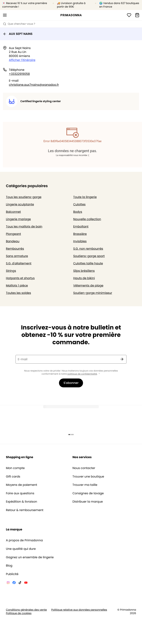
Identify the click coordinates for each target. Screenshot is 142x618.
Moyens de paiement (21, 485)
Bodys (77, 212)
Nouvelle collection (87, 219)
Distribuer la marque (87, 502)
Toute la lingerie (85, 197)
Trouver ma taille (84, 485)
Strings (11, 271)
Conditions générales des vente (26, 610)
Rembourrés (15, 248)
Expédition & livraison (21, 502)
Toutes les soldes (18, 293)
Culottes (79, 204)
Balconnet (13, 212)
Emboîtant (80, 226)
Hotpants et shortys (20, 278)
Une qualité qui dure (21, 549)
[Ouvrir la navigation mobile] (5, 15)
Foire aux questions (20, 493)
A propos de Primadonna (24, 540)
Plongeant (13, 234)
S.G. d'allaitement (18, 263)
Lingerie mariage (18, 219)
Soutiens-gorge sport (89, 256)
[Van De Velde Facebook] (14, 583)
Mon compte (15, 468)
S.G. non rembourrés (88, 248)
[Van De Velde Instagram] (8, 583)
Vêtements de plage (88, 285)
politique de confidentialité (82, 374)
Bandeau (12, 241)
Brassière (80, 234)
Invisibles (80, 241)
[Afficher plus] (99, 374)
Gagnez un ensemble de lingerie (30, 557)
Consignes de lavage (88, 493)
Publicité (12, 574)
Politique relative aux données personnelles (79, 610)
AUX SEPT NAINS (18, 34)
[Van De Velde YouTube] (26, 583)
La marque (14, 529)
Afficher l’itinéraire (22, 60)
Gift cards (13, 477)
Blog (9, 566)
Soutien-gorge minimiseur (92, 293)
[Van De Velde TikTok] (20, 583)
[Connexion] (129, 15)
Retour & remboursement (24, 510)
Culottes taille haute (88, 263)
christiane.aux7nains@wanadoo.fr (34, 85)
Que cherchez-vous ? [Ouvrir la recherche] (19, 24)
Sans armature (17, 256)
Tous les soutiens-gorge (23, 197)
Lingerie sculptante (20, 204)
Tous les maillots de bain (24, 226)
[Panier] (137, 15)
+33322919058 (19, 74)
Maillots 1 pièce (17, 285)
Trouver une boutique (88, 477)
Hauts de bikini (84, 278)
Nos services (82, 457)
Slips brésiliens (84, 271)
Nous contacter (83, 468)
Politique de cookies (18, 613)
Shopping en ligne (19, 457)
